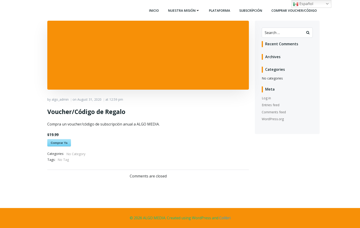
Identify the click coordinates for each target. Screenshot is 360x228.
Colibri (225, 217)
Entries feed (270, 105)
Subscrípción (250, 10)
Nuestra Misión (184, 10)
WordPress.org (273, 119)
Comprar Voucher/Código (294, 10)
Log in (266, 98)
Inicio (154, 10)
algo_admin (60, 99)
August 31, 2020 (89, 99)
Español (303, 4)
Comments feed (274, 112)
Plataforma (219, 10)
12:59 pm (116, 99)
